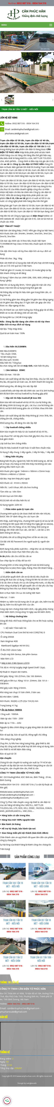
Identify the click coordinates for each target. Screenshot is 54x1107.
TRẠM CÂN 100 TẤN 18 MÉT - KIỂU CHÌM (41, 884)
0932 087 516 (23, 3)
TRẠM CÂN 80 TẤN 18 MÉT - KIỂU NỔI (13, 921)
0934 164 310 (39, 3)
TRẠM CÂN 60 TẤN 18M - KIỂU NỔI (41, 959)
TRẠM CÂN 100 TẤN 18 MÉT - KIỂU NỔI (13, 884)
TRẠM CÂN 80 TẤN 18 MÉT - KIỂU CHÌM (41, 921)
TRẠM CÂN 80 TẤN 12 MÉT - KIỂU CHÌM (12, 959)
